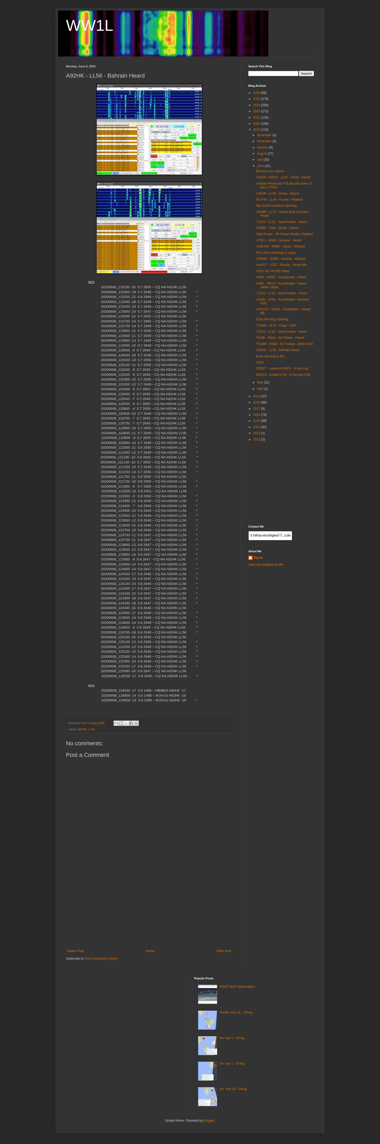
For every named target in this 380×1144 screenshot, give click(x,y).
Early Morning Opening (272, 319)
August (262, 153)
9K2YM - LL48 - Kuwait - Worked (279, 199)
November (265, 141)
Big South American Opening (276, 205)
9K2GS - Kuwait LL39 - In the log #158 (283, 375)
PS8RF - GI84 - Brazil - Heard (277, 228)
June (261, 166)
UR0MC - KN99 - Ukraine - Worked (280, 259)
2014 (257, 427)
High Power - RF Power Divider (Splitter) (284, 234)
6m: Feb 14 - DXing (233, 1089)
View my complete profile (265, 564)
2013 (257, 433)
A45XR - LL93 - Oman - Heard (277, 193)
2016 (257, 415)
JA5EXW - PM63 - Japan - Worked (280, 246)
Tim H (258, 558)
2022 (257, 117)
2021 (257, 123)
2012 (257, 439)
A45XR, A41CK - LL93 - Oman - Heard (283, 177)
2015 (257, 421)
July (260, 159)
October (263, 147)
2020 (257, 129)
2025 (257, 99)
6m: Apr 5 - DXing (231, 1038)
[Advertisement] (149, 910)
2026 (257, 93)
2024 (257, 105)
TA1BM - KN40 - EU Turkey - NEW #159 (284, 344)
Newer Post (75, 951)
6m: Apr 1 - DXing (231, 1063)
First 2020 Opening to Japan (276, 253)
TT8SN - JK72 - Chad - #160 (276, 325)
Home (150, 951)
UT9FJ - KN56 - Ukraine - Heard (278, 240)
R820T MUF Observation (236, 987)
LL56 (91, 729)
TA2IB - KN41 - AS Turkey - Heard (280, 338)
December (265, 135)
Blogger (208, 1120)
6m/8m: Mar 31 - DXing (235, 1012)
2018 (257, 402)
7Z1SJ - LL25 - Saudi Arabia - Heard (281, 222)
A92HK (82, 729)
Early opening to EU (270, 356)
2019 (257, 396)
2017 (257, 409)
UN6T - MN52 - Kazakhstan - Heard (281, 277)
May (260, 382)
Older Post (223, 951)
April (260, 389)
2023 (257, 111)
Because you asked (270, 171)
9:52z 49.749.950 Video (273, 271)
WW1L (89, 25)
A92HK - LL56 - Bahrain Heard (277, 350)
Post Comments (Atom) (101, 958)
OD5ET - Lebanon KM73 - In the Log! (282, 368)
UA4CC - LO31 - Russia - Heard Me (281, 265)
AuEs (260, 362)
